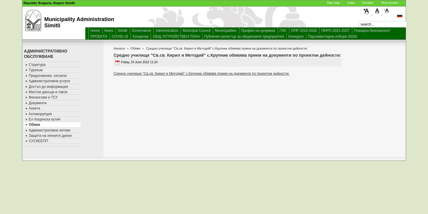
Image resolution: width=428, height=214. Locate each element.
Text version (389, 2)
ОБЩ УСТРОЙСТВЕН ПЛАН (176, 36)
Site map (333, 2)
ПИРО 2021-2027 (335, 30)
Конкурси (295, 36)
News (108, 30)
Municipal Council (196, 30)
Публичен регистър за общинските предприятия (244, 36)
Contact (367, 2)
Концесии (140, 36)
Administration (166, 30)
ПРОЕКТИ (98, 36)
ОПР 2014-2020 (304, 30)
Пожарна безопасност (372, 30)
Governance (141, 30)
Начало (119, 48)
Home (95, 30)
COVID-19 (120, 36)
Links (351, 2)
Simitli (122, 30)
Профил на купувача (258, 30)
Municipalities (225, 30)
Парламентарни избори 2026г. (333, 36)
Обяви (136, 48)
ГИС (283, 30)
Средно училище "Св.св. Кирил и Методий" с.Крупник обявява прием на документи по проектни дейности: (201, 74)
